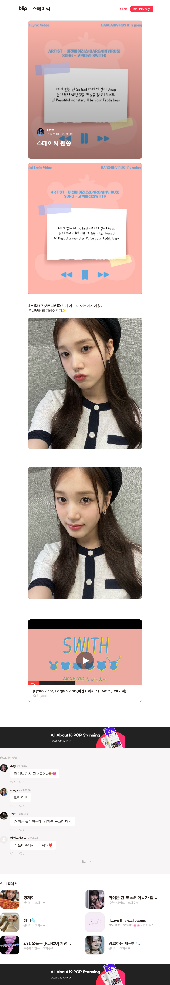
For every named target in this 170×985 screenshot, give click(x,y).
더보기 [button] (84, 861)
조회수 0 (39, 902)
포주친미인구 (31, 948)
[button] (123, 9)
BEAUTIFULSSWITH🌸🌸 (124, 925)
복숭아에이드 (116, 902)
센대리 (27, 902)
